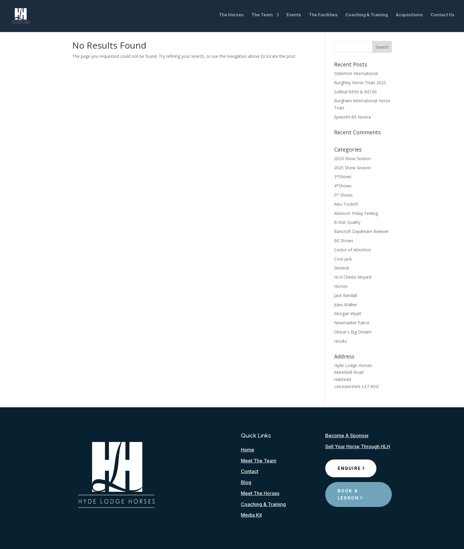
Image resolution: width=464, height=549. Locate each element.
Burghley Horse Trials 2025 (360, 82)
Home (247, 450)
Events (293, 17)
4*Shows (343, 186)
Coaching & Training (366, 17)
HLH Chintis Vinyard (352, 277)
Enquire (349, 468)
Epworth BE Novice (352, 117)
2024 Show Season (352, 158)
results (340, 341)
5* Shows (343, 195)
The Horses (231, 17)
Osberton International (356, 73)
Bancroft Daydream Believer (361, 231)
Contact (249, 471)
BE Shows (343, 240)
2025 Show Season (352, 167)
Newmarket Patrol (351, 322)
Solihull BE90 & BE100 (355, 92)
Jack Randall (345, 295)
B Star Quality (347, 222)
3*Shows (343, 176)
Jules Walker (345, 304)
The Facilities (323, 17)
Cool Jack (343, 259)
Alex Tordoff (346, 204)
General (341, 268)
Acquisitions (409, 17)
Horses (341, 286)
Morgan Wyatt (348, 313)
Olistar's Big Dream (352, 332)
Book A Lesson (348, 494)
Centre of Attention (352, 250)
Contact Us (443, 17)
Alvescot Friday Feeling (356, 213)
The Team (262, 17)
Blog (246, 482)
